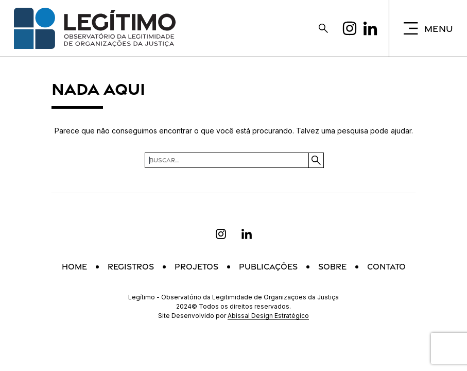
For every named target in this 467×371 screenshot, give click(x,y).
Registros (131, 267)
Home (74, 267)
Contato (386, 267)
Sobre (332, 267)
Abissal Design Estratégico (268, 315)
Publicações (268, 267)
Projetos (196, 267)
